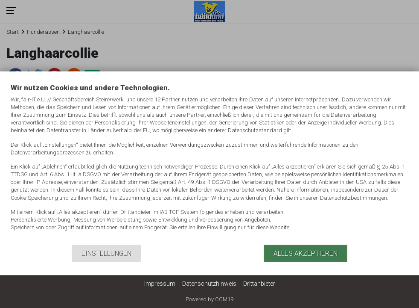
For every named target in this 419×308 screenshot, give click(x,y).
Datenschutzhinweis (209, 283)
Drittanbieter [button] (259, 283)
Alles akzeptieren (306, 253)
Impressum (159, 283)
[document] (209, 163)
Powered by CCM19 (209, 299)
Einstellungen (106, 253)
